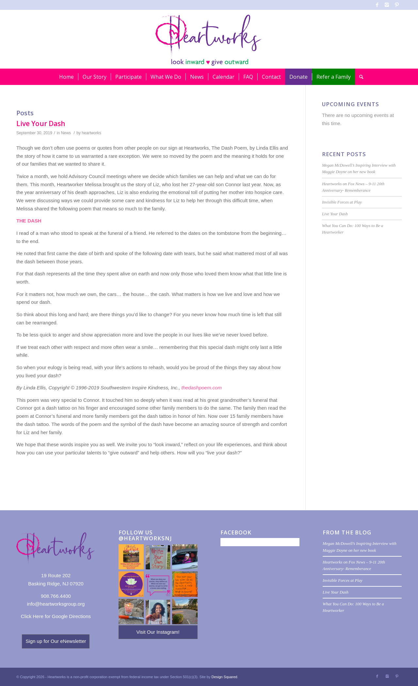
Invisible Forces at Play (342, 202)
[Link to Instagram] (387, 5)
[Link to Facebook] (377, 5)
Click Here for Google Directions (56, 616)
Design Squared (224, 677)
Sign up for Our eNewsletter (55, 641)
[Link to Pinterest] (397, 5)
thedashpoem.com (202, 387)
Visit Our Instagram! (157, 632)
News (66, 133)
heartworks (91, 133)
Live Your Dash (40, 123)
